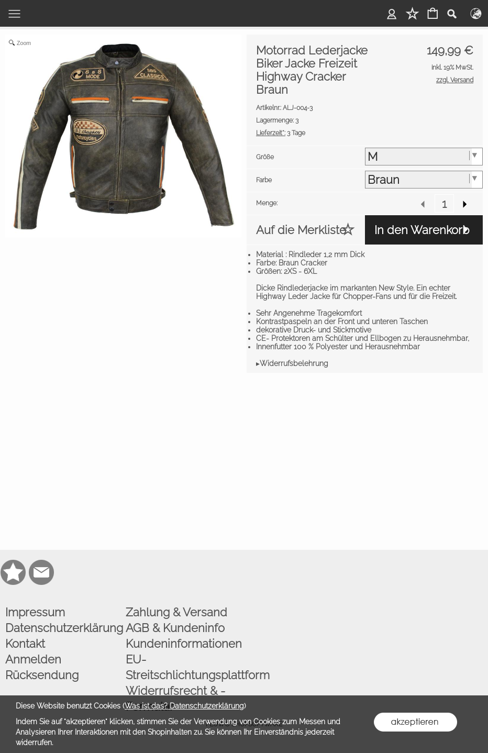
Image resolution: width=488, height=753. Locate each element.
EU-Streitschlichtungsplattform (183, 667)
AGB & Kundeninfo (175, 628)
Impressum (35, 612)
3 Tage (280, 133)
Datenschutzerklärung (63, 628)
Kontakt (25, 643)
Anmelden (33, 659)
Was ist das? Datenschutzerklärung (184, 706)
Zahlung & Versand (176, 612)
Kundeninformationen (183, 643)
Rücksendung (42, 675)
